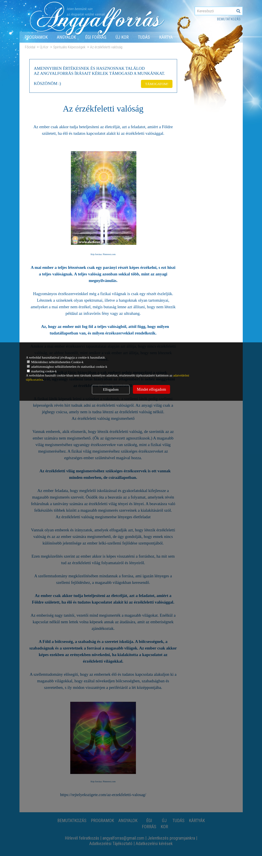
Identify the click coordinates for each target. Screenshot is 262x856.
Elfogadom (111, 389)
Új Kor (122, 37)
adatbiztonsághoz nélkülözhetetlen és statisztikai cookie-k (67, 366)
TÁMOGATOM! (156, 83)
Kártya (166, 37)
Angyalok (66, 37)
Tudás (144, 37)
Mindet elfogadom (151, 389)
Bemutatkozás (229, 19)
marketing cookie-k (42, 371)
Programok (36, 37)
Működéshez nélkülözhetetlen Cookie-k (55, 362)
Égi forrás (95, 37)
